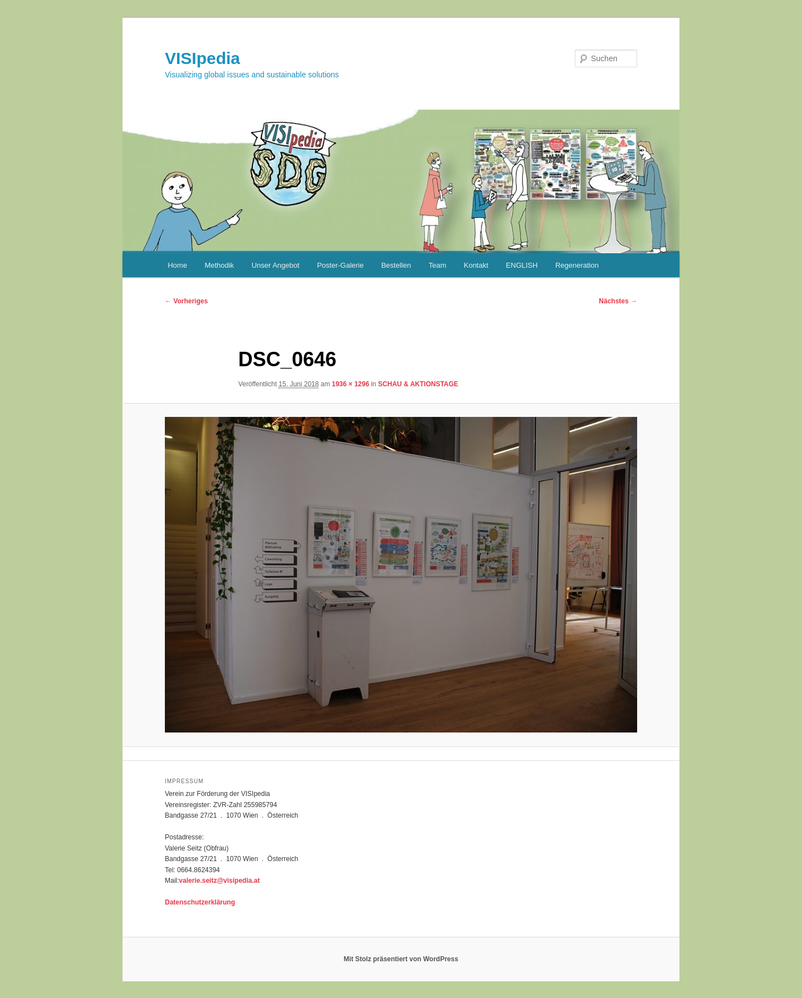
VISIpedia (202, 58)
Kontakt (476, 265)
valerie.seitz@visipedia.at (219, 880)
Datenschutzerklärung (200, 902)
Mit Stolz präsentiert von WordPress (401, 959)
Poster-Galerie (340, 265)
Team (437, 265)
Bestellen (395, 265)
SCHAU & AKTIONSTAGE (418, 384)
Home (177, 265)
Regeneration (577, 265)
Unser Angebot (276, 265)
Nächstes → (618, 301)
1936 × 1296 (350, 384)
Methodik (219, 265)
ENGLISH (521, 265)
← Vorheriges (186, 301)
